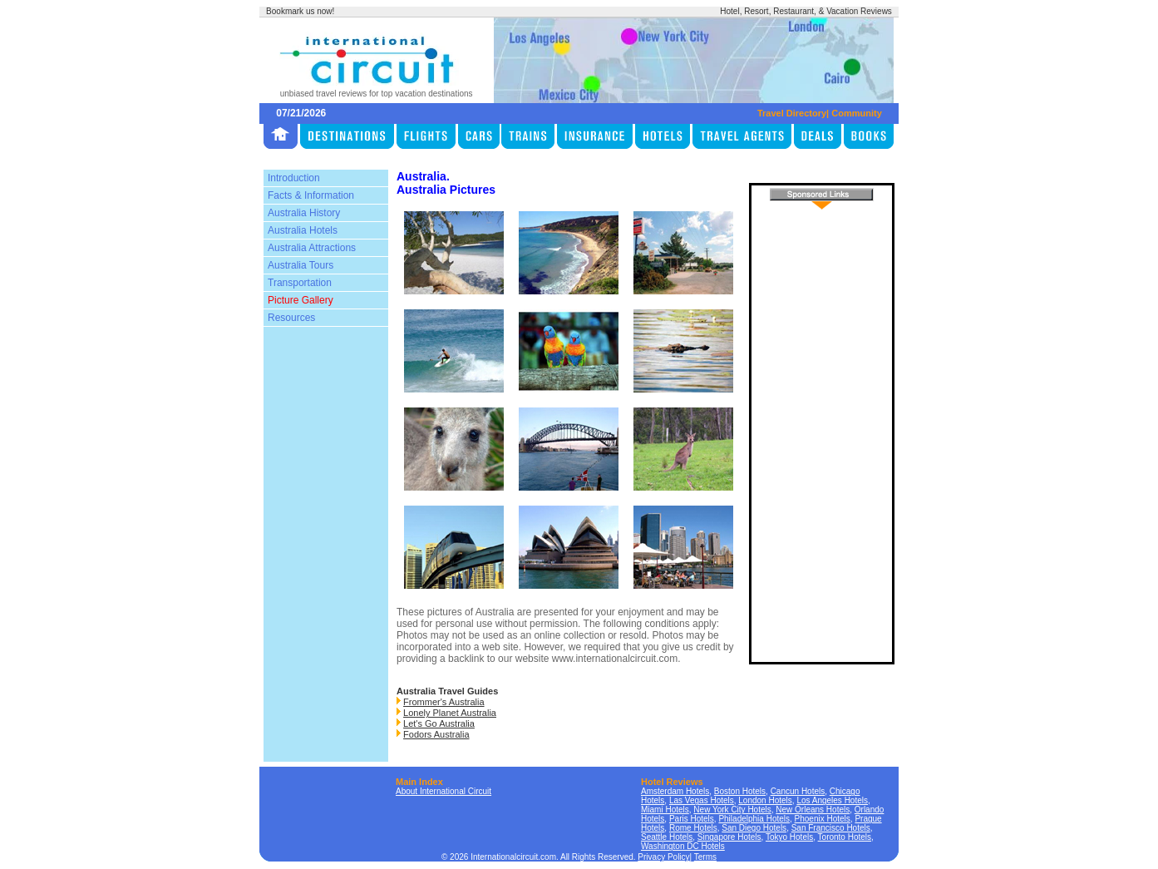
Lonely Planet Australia (449, 713)
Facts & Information (311, 195)
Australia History (304, 213)
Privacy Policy (663, 857)
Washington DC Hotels (683, 846)
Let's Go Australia (439, 723)
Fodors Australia (436, 734)
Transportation (300, 283)
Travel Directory (791, 113)
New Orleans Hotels (813, 809)
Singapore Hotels (729, 837)
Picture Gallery (300, 300)
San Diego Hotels (754, 827)
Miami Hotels (665, 809)
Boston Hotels (740, 791)
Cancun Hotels (798, 791)
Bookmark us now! (300, 11)
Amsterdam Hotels (675, 791)
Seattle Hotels (666, 837)
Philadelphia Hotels (754, 818)
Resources (291, 317)
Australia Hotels (303, 230)
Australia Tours (300, 265)
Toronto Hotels (844, 837)
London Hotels (765, 800)
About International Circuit (443, 791)
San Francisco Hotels (830, 827)
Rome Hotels (693, 827)
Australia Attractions (312, 248)
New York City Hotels (732, 809)
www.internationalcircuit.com (615, 658)
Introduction (294, 178)
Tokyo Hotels (789, 837)
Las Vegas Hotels (701, 800)
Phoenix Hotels (822, 818)
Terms (705, 857)
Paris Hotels (691, 818)
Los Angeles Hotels (832, 800)
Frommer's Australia (443, 702)
